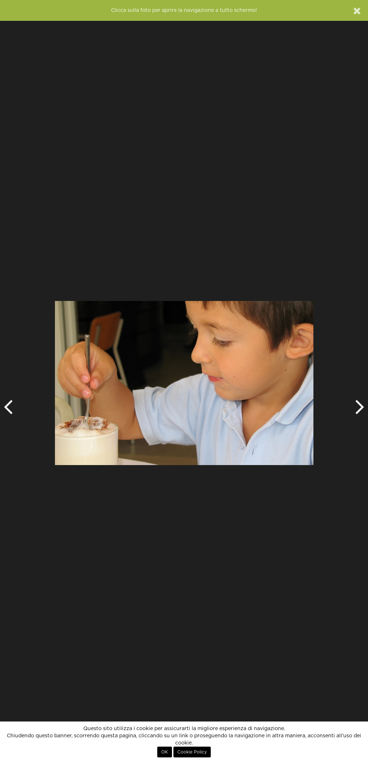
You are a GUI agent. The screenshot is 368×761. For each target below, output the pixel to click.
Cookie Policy (192, 752)
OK (164, 752)
